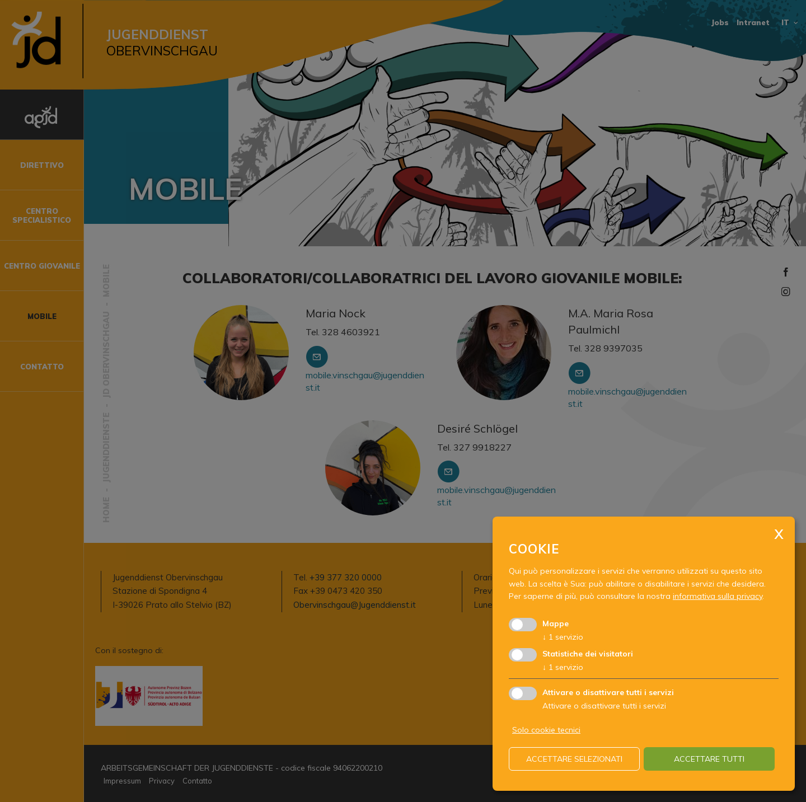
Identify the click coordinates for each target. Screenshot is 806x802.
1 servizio (562, 637)
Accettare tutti (709, 759)
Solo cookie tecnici (546, 730)
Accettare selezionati (574, 759)
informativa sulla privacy (717, 596)
